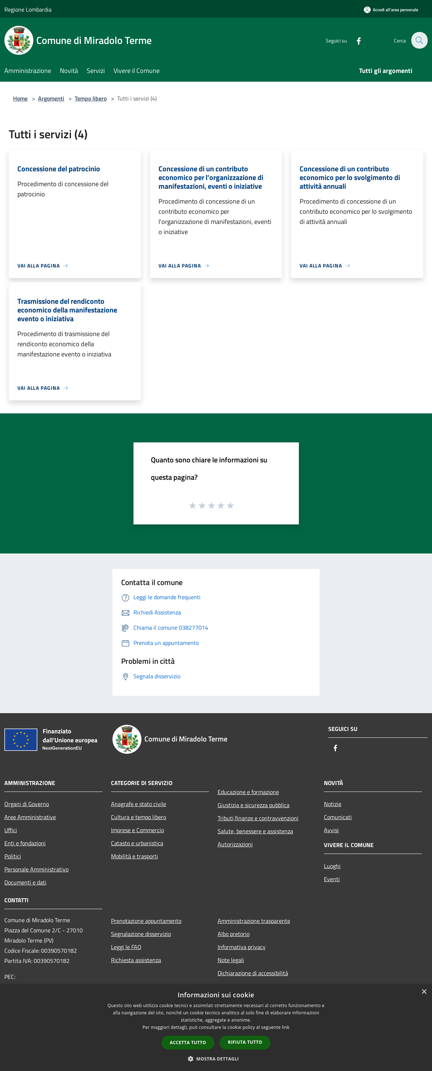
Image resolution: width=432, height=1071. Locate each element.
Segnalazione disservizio (141, 933)
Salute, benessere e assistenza (255, 831)
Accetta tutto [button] (188, 1042)
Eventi (332, 879)
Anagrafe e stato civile (138, 804)
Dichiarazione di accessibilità (253, 973)
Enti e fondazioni (25, 843)
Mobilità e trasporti (134, 856)
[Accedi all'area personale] (391, 9)
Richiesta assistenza (136, 960)
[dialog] (216, 1027)
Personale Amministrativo (36, 869)
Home (20, 98)
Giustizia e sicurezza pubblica (253, 805)
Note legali (231, 960)
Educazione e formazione (248, 792)
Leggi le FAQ (126, 947)
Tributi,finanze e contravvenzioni (258, 818)
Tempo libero (91, 98)
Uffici (10, 830)
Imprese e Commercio (137, 830)
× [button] (424, 992)
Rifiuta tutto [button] (245, 1042)
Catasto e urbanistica (137, 843)
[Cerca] (419, 40)
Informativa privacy (242, 947)
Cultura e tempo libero (138, 817)
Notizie (332, 804)
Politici (12, 856)
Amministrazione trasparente (254, 920)
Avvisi (331, 830)
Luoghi (332, 866)
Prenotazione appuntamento (146, 920)
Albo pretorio (234, 933)
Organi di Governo (26, 804)
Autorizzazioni (235, 844)
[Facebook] (354, 40)
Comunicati (338, 817)
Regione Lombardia (28, 9)
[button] (216, 1058)
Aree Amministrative (30, 817)
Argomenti (51, 98)
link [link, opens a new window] (285, 1027)
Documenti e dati (25, 882)
